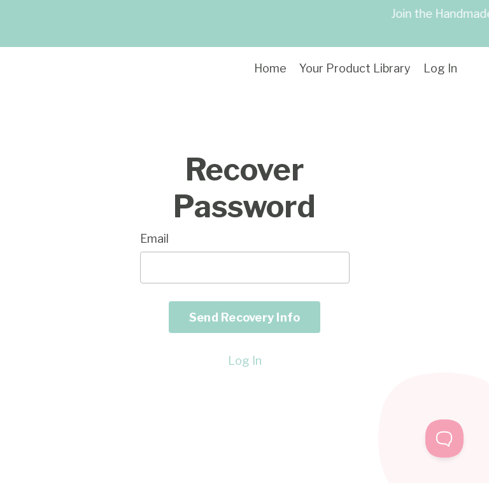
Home (270, 68)
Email (154, 238)
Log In (440, 68)
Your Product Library (355, 68)
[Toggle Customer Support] (444, 438)
